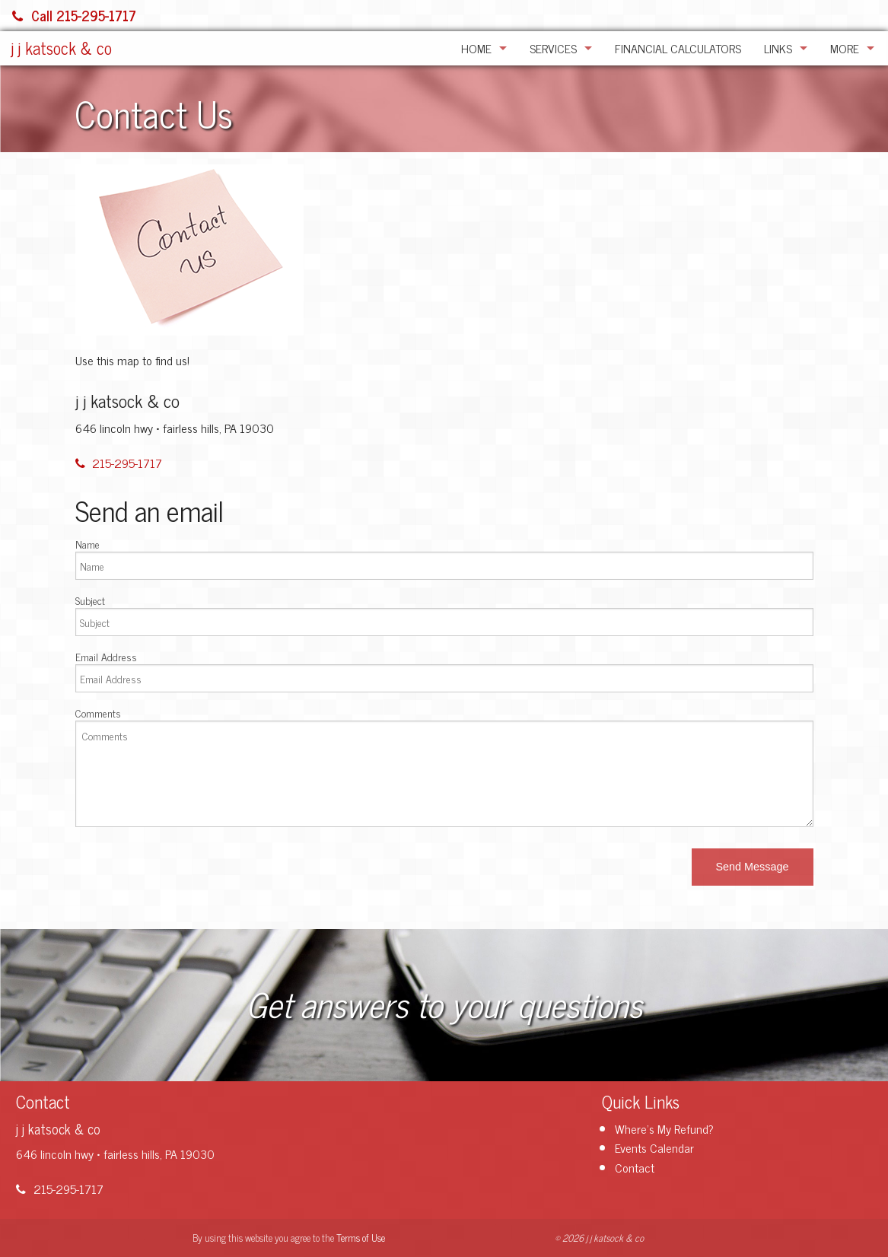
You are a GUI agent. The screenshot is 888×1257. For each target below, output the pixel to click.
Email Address (106, 656)
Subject (90, 600)
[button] (752, 867)
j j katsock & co (61, 47)
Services (553, 48)
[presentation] (191, 869)
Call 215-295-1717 (74, 15)
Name (87, 544)
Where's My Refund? (664, 1128)
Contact (634, 1167)
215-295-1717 (119, 463)
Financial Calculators (678, 48)
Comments (98, 713)
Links (778, 48)
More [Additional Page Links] (844, 48)
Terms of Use (360, 1238)
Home (476, 48)
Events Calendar (654, 1147)
